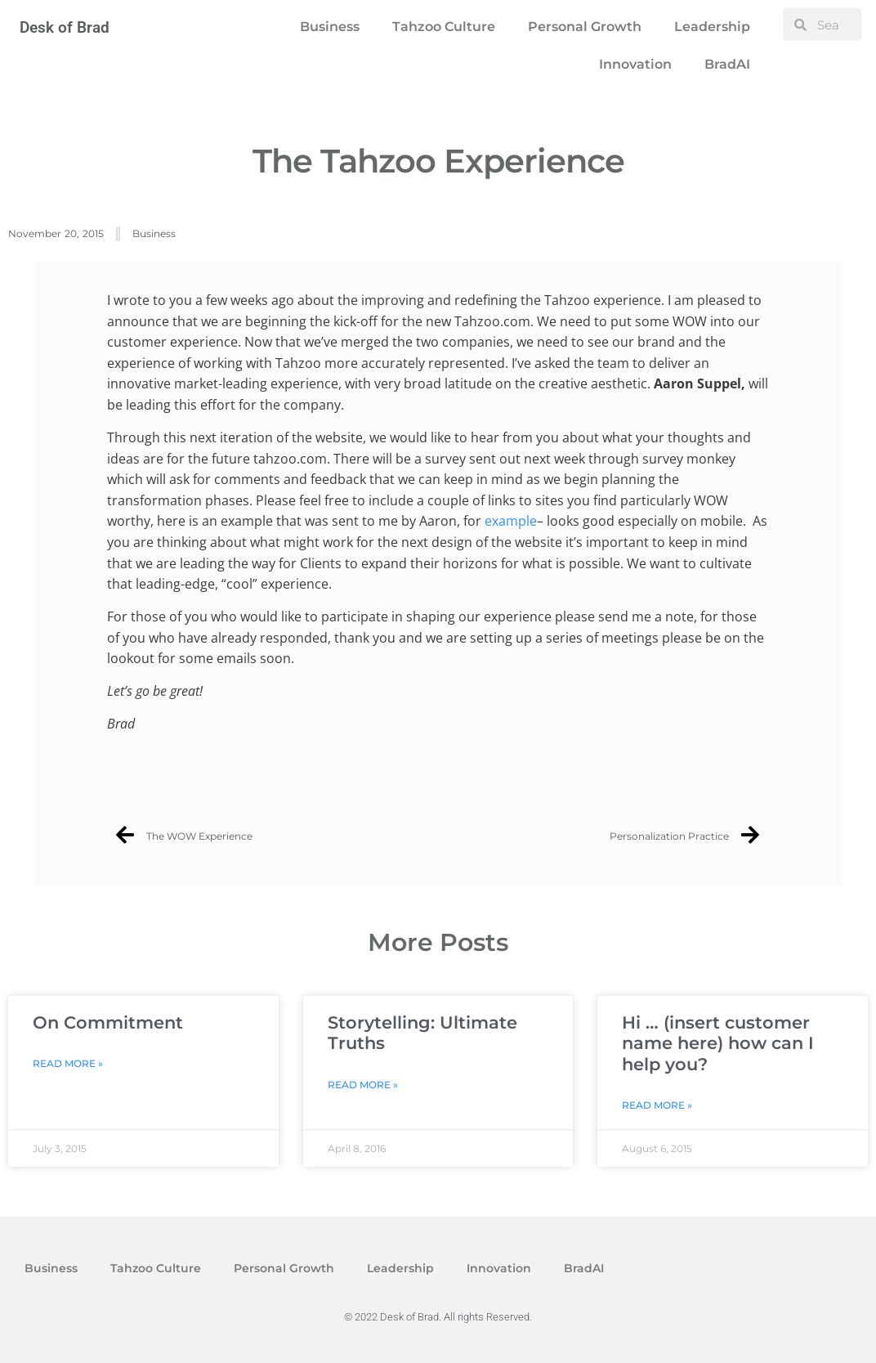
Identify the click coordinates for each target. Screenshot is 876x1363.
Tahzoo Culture (443, 26)
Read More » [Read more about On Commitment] (68, 1063)
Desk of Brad (65, 27)
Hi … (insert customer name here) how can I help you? (718, 1043)
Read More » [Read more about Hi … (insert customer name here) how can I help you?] (657, 1105)
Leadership (712, 26)
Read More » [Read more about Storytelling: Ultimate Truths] (363, 1084)
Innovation (635, 64)
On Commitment (108, 1022)
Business (330, 26)
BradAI (727, 64)
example (511, 521)
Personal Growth (584, 26)
